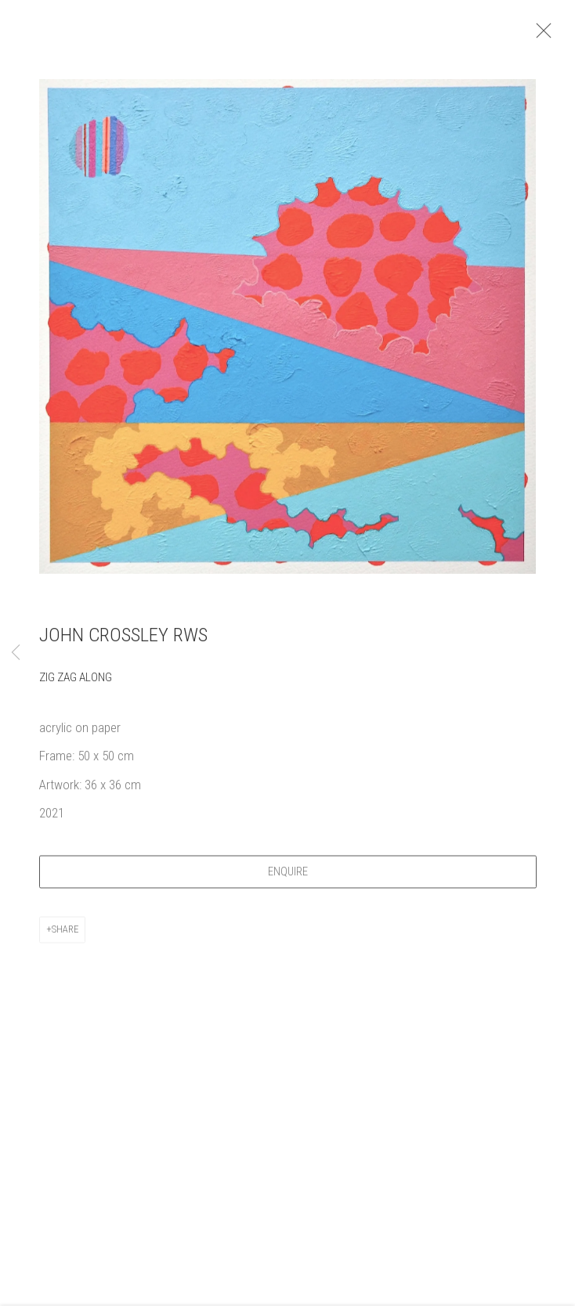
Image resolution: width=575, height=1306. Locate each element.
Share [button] (65, 936)
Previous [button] (15, 653)
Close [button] (550, 35)
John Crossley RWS (123, 641)
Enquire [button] (296, 878)
